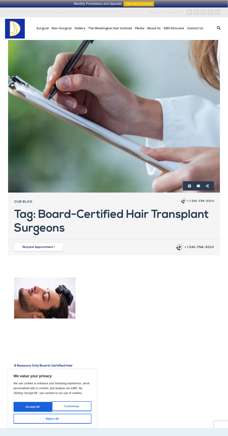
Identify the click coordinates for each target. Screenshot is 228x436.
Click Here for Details (139, 3)
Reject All (71, 409)
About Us (154, 28)
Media (139, 28)
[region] (52, 401)
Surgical (42, 28)
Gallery (79, 28)
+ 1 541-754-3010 (199, 201)
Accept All (52, 418)
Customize (32, 409)
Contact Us (195, 28)
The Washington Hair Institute (110, 28)
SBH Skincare (173, 28)
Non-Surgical (62, 28)
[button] (218, 28)
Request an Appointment (166, 12)
